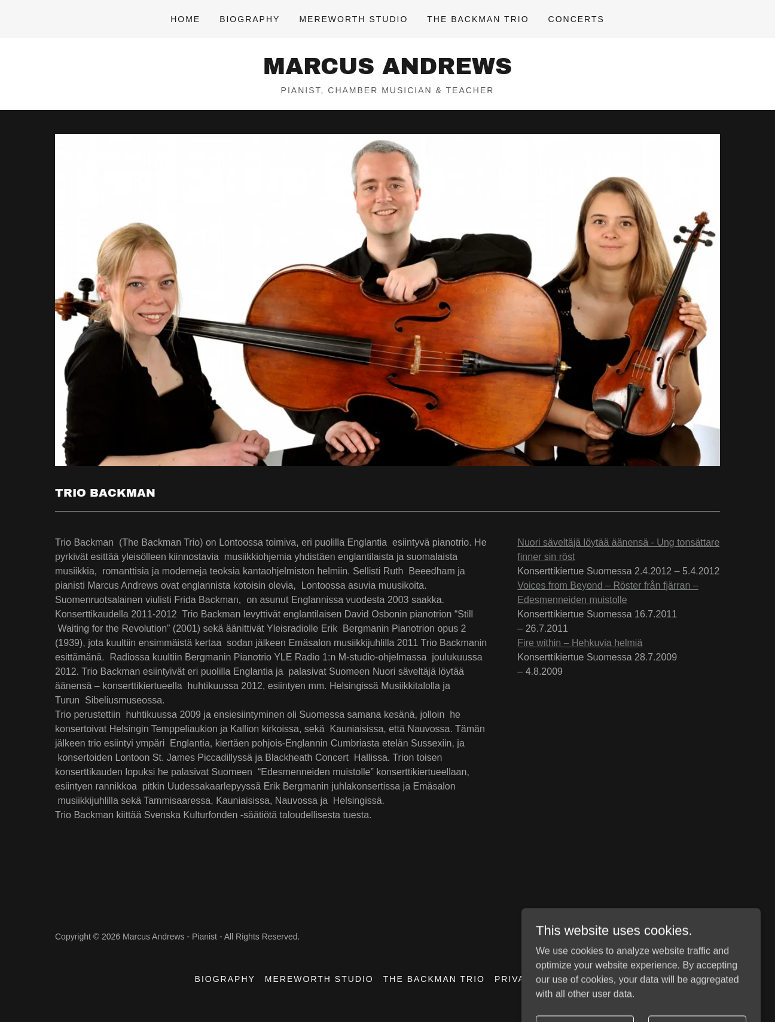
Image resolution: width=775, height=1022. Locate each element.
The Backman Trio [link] (478, 19)
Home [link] (185, 19)
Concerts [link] (576, 19)
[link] (387, 71)
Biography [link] (249, 19)
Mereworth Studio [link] (353, 19)
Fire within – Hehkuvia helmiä (579, 643)
